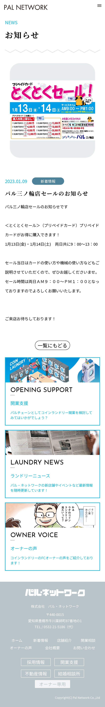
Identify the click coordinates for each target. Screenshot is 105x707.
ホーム (16, 640)
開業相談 (88, 640)
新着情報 (40, 640)
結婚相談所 (69, 673)
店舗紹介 (64, 640)
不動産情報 (36, 673)
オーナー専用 (52, 684)
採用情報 (36, 662)
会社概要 (52, 648)
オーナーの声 (21, 648)
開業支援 (69, 662)
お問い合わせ (84, 648)
